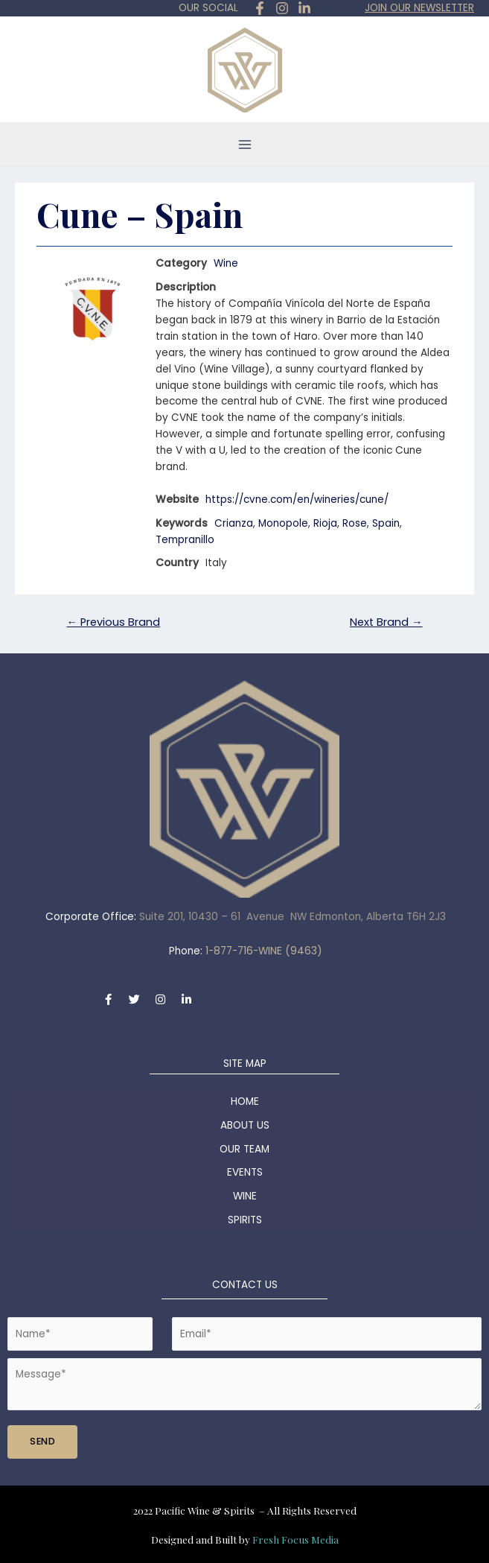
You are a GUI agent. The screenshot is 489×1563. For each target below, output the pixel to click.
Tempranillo (185, 540)
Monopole (283, 523)
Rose (354, 523)
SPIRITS (245, 1220)
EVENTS (245, 1172)
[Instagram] (282, 8)
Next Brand (386, 622)
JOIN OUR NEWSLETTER (419, 8)
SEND (42, 1441)
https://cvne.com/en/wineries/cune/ (299, 499)
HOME (245, 1101)
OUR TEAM (244, 1149)
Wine (226, 263)
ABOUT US (244, 1125)
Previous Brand (113, 622)
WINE (245, 1196)
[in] (304, 8)
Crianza (233, 523)
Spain (386, 523)
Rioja (325, 523)
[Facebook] (259, 8)
